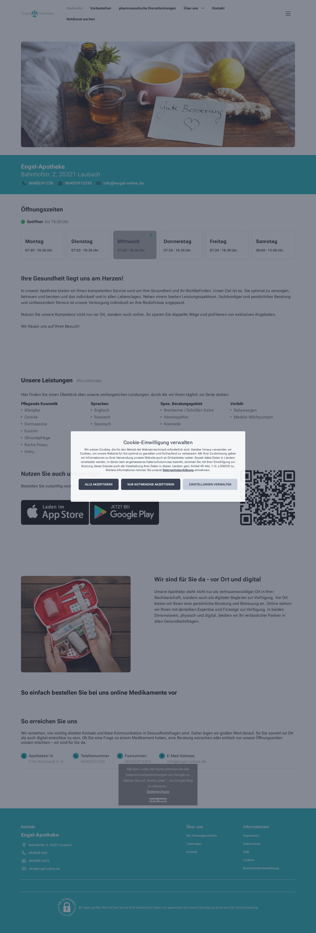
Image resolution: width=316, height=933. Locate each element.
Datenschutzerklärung (178, 470)
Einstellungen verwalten (210, 484)
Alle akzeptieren (99, 484)
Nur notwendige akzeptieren (150, 484)
